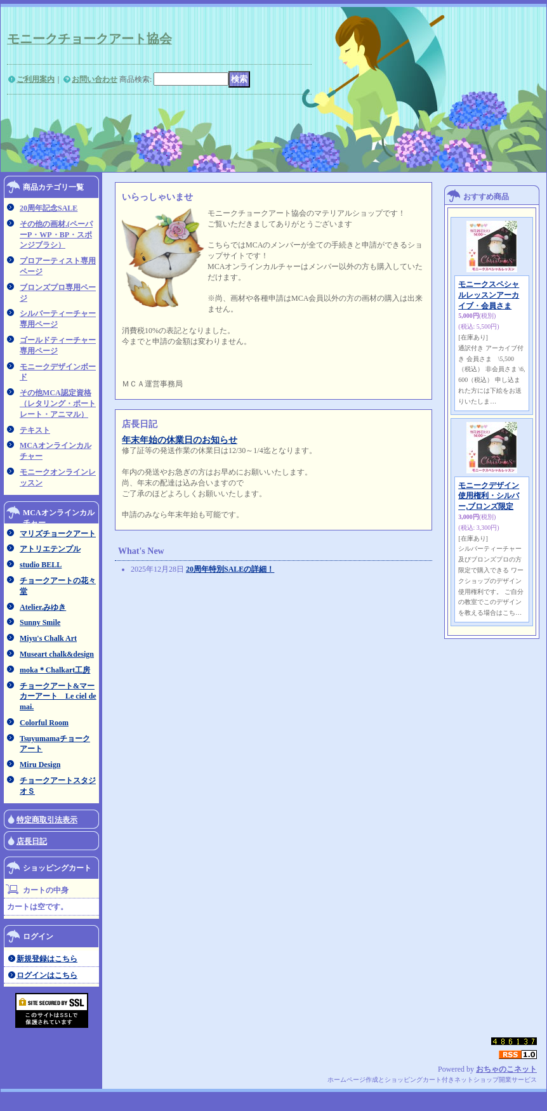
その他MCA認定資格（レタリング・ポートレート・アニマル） (58, 403)
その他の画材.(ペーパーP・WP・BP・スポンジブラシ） (56, 235)
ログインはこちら (46, 975)
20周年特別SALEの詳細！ (230, 569)
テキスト (35, 430)
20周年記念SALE (48, 208)
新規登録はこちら (46, 958)
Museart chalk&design (57, 654)
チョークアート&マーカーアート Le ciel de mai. (58, 696)
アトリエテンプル (50, 548)
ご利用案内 (35, 79)
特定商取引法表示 (46, 819)
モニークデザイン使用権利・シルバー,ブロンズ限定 (488, 496)
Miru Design (40, 764)
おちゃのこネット (506, 1069)
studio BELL (41, 564)
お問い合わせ (94, 79)
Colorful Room (44, 722)
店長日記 (31, 841)
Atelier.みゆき (43, 607)
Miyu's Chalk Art (48, 638)
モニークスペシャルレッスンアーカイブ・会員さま (488, 295)
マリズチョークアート (58, 533)
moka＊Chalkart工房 (55, 670)
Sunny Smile (40, 622)
